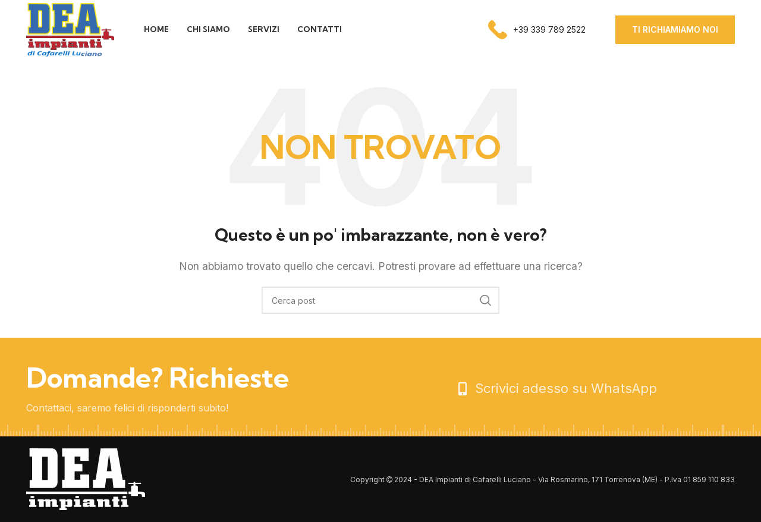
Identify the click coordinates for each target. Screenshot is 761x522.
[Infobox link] (537, 29)
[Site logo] (70, 28)
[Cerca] (380, 300)
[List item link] (595, 388)
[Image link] (85, 479)
